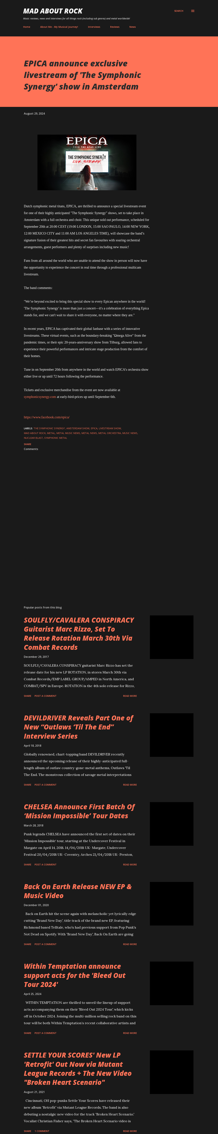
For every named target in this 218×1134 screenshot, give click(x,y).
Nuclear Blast (33, 437)
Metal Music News (68, 433)
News (132, 26)
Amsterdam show (77, 428)
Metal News (89, 433)
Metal (51, 433)
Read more (130, 695)
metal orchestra (109, 433)
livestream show (110, 428)
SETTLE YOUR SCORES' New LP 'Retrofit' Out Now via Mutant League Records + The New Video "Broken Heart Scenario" (78, 1068)
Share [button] (27, 444)
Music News (129, 433)
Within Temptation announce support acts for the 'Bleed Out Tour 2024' (75, 975)
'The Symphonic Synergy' (49, 428)
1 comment (42, 1131)
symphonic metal (55, 437)
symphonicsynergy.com (40, 397)
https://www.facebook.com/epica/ (47, 417)
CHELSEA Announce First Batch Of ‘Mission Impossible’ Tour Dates (79, 811)
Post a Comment (46, 695)
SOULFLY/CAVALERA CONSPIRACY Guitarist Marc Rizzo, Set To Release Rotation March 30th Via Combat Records (79, 633)
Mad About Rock (52, 10)
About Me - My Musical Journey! (59, 26)
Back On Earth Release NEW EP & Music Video (78, 891)
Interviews (94, 26)
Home (26, 26)
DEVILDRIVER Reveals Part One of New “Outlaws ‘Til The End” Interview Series (78, 727)
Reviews (114, 26)
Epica (94, 428)
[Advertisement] (81, 563)
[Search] (178, 10)
